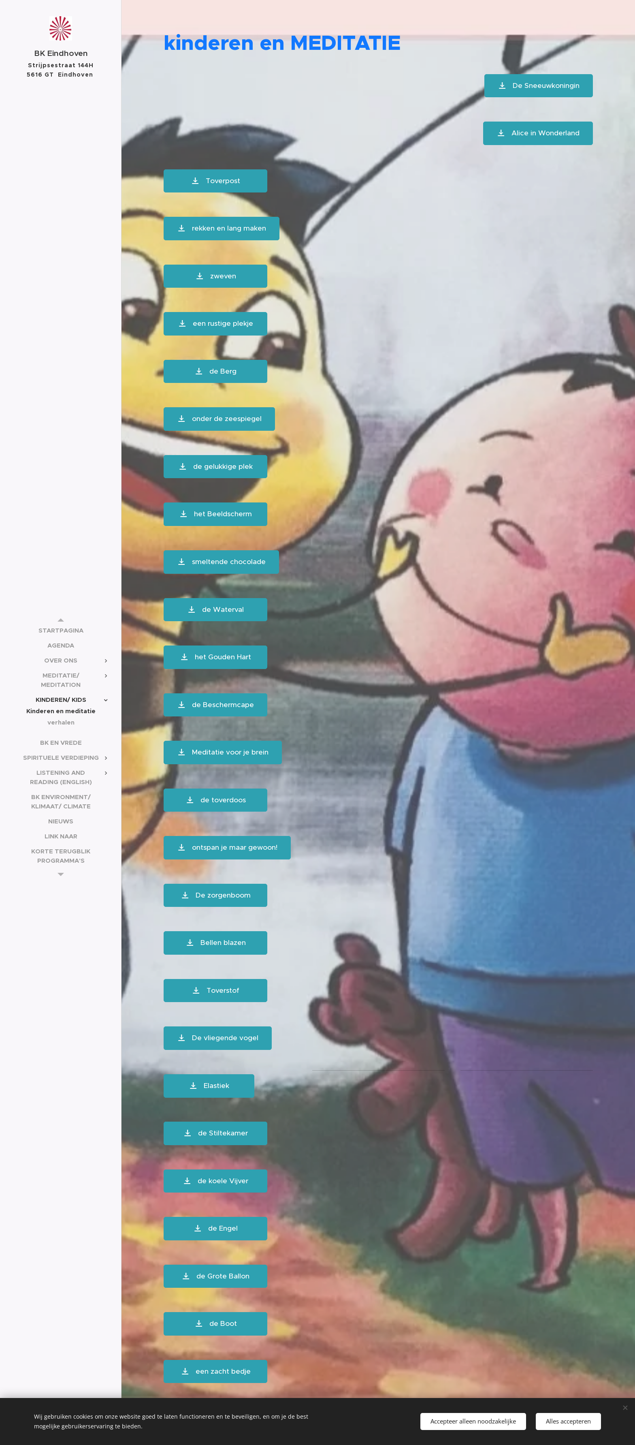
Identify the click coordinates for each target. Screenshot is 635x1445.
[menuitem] (60, 630)
